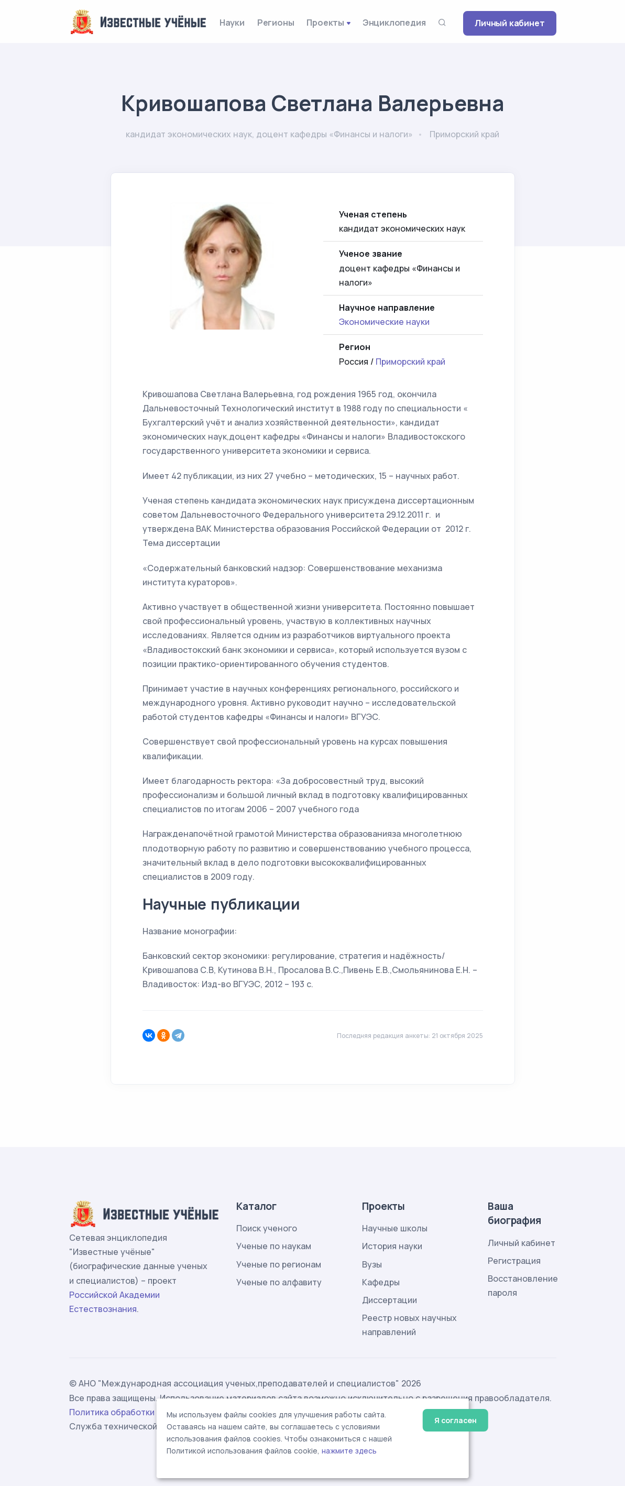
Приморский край (410, 361)
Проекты (325, 22)
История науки (392, 1246)
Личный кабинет (509, 23)
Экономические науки (384, 321)
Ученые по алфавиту (279, 1282)
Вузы (372, 1264)
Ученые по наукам (273, 1246)
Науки (232, 22)
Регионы (275, 22)
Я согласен (455, 1420)
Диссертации (389, 1300)
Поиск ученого (266, 1228)
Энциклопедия (394, 22)
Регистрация (514, 1260)
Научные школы (394, 1228)
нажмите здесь (349, 1451)
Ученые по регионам (278, 1264)
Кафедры (381, 1282)
